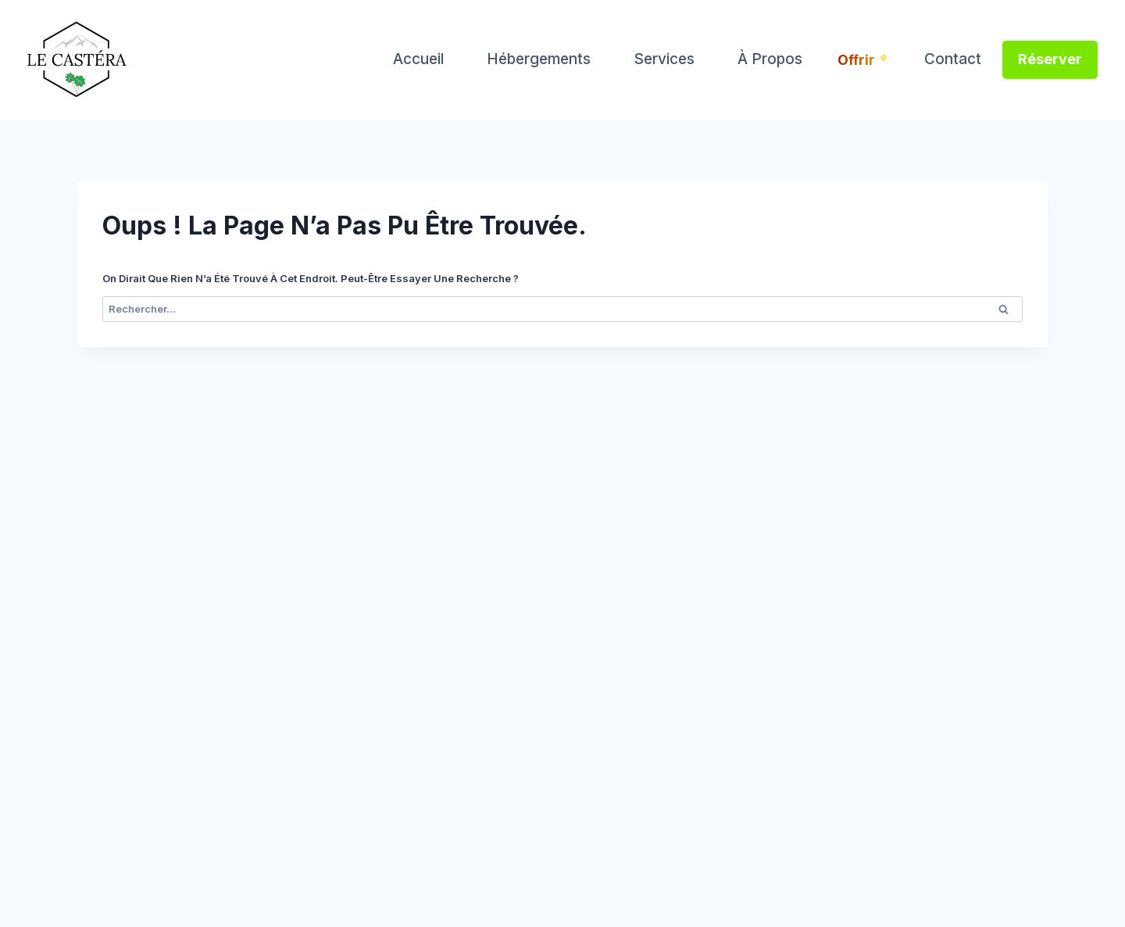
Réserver (1050, 59)
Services (664, 59)
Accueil (418, 59)
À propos (770, 59)
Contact (952, 59)
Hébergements (539, 59)
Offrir (856, 60)
